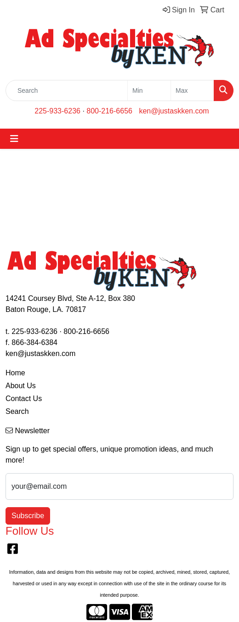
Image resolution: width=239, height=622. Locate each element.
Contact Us (24, 398)
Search (17, 411)
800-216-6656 (109, 111)
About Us (21, 386)
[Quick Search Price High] (192, 90)
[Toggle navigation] (14, 138)
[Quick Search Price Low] (149, 90)
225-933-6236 (57, 111)
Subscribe (27, 516)
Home (15, 373)
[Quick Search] (67, 90)
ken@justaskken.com (174, 111)
